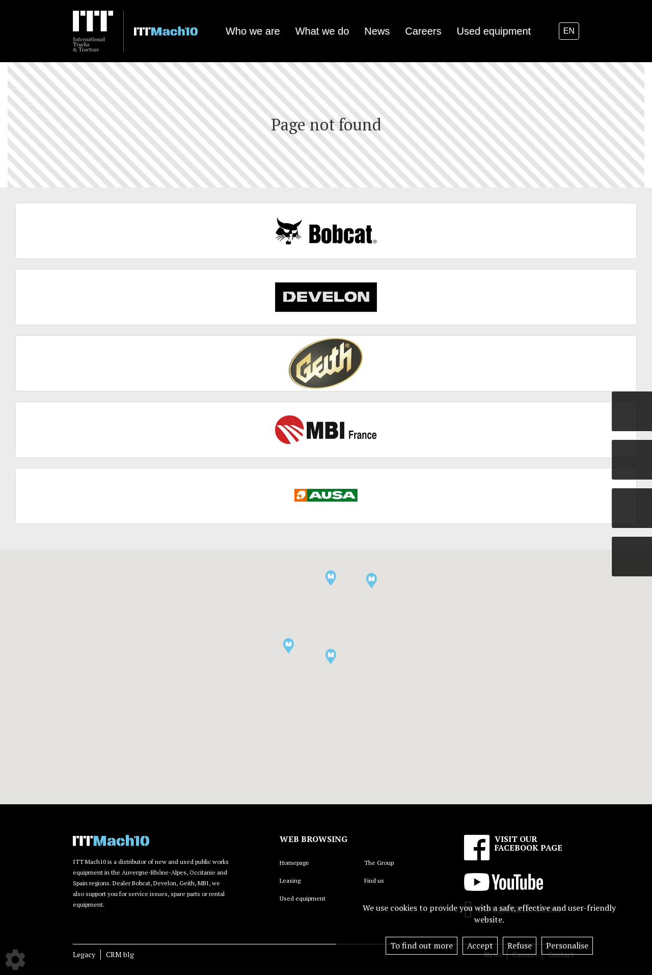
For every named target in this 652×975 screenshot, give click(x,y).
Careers (423, 31)
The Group (379, 862)
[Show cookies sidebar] (15, 960)
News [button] (377, 31)
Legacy (84, 954)
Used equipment (493, 31)
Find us (374, 880)
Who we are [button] (253, 31)
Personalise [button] (567, 945)
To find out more (421, 945)
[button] (288, 646)
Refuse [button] (519, 945)
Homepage (294, 862)
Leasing (290, 880)
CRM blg (120, 954)
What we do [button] (322, 31)
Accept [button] (480, 945)
